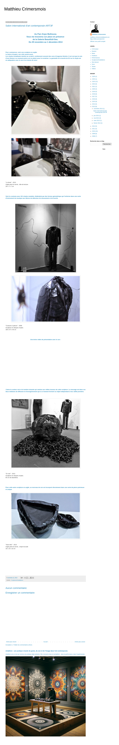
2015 (93, 101)
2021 (93, 86)
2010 (93, 131)
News (93, 53)
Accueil (45, 642)
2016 (93, 99)
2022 (93, 84)
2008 (93, 136)
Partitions (94, 55)
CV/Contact (95, 49)
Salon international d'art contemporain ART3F (100, 111)
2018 (93, 94)
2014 (93, 104)
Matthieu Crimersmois (25, 9)
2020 (93, 89)
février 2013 (97, 123)
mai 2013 (96, 118)
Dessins (94, 51)
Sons (93, 64)
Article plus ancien (80, 642)
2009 (93, 133)
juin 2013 (96, 115)
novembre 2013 (98, 108)
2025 (93, 76)
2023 (93, 81)
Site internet (95, 62)
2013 (93, 106)
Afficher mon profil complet (97, 41)
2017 (93, 96)
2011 (93, 128)
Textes (93, 66)
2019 (93, 91)
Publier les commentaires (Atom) (23, 645)
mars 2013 (97, 120)
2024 (93, 79)
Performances (96, 58)
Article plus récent (11, 642)
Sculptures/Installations (17, 580)
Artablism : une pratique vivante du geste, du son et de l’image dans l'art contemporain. (37, 651)
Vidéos (94, 68)
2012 (93, 126)
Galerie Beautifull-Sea (47, 39)
